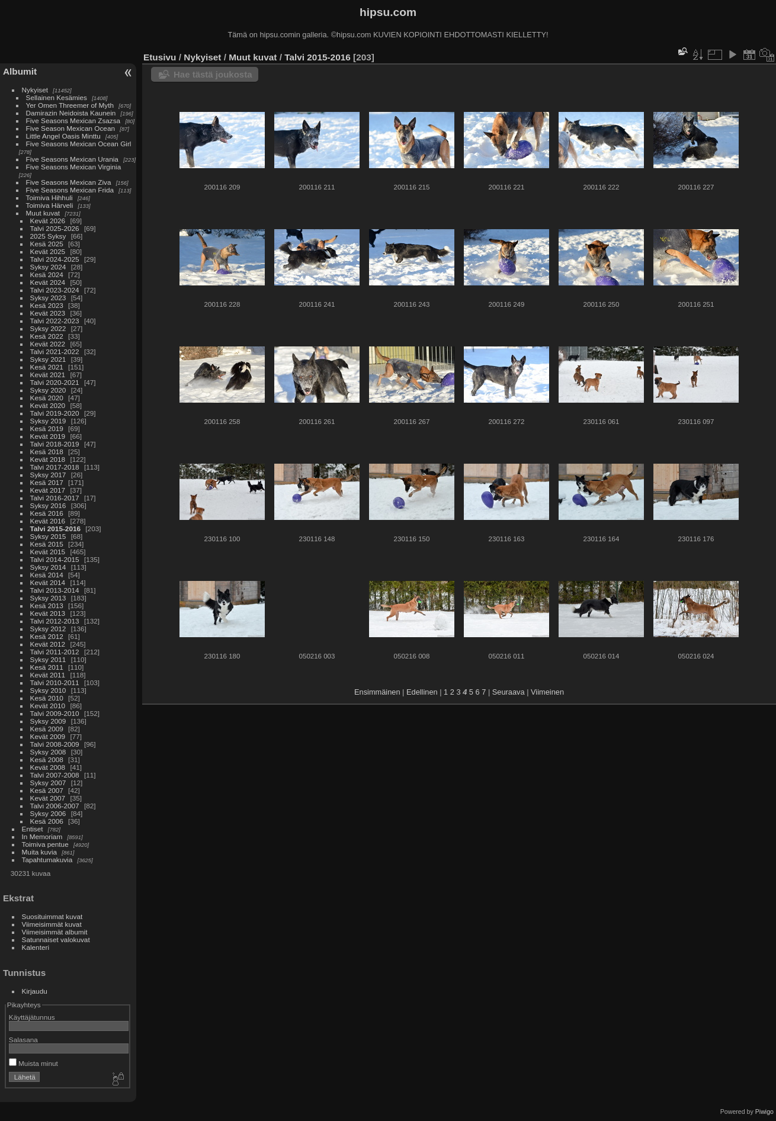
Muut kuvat (43, 213)
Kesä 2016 (46, 513)
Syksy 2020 (48, 390)
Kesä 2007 (46, 790)
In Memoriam (42, 836)
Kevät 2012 (48, 644)
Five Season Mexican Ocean (70, 128)
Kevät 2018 (48, 459)
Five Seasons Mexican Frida (70, 190)
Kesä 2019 (46, 428)
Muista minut (33, 1063)
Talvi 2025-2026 (54, 228)
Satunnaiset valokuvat (56, 939)
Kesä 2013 (46, 605)
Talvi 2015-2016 (55, 528)
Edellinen (422, 692)
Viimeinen (547, 692)
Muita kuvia (39, 852)
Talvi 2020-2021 (54, 382)
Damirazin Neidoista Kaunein (71, 113)
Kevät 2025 (48, 251)
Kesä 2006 (46, 821)
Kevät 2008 (48, 767)
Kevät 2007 (48, 798)
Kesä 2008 (46, 759)
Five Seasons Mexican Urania (72, 159)
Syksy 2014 (48, 567)
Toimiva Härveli (49, 205)
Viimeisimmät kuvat (52, 924)
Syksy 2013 (48, 598)
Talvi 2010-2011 (54, 682)
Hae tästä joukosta (213, 74)
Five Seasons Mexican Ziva (68, 182)
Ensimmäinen (377, 692)
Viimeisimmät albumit (55, 932)
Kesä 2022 (46, 336)
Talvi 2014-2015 (54, 559)
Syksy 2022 (48, 328)
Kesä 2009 (46, 729)
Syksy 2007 (48, 782)
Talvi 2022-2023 (54, 321)
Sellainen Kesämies (56, 97)
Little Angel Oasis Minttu (63, 136)
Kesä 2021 (46, 367)
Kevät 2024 (48, 282)
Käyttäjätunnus (32, 1017)
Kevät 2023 (48, 313)
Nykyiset (35, 90)
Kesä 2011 (46, 667)
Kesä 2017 (46, 482)
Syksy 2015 (48, 536)
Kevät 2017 (48, 490)
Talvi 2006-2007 (54, 806)
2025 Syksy (48, 236)
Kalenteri (35, 947)
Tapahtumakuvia (47, 859)
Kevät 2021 (48, 374)
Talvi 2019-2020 (54, 413)
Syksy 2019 (48, 421)
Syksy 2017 (48, 474)
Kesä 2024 (46, 274)
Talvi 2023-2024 (54, 290)
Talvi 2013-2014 (54, 590)
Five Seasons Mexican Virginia (73, 167)
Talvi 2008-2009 (54, 744)
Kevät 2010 (48, 705)
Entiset (32, 829)
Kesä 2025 (46, 244)
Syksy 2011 (48, 659)
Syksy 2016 (48, 505)
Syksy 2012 (48, 628)
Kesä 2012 (46, 636)
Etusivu (159, 57)
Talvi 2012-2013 (54, 621)
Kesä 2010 (46, 698)
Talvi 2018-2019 (54, 444)
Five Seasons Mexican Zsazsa (73, 120)
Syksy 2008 (48, 752)
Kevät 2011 (48, 675)
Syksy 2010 (48, 690)
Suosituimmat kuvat (52, 916)
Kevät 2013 (48, 613)
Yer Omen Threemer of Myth (70, 105)
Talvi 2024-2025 (54, 259)
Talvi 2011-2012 (54, 652)
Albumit (20, 71)
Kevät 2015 (48, 551)
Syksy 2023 (48, 297)
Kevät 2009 (48, 736)
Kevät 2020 (48, 405)
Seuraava (508, 692)
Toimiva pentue (45, 844)
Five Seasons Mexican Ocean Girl (79, 143)
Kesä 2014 (46, 575)
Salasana (23, 1039)
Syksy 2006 (48, 813)
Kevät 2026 (48, 220)
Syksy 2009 (48, 721)
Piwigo (764, 1111)
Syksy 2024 (48, 267)
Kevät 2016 (48, 521)
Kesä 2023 (46, 305)
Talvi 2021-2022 (54, 351)
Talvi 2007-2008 (54, 775)
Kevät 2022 (48, 344)
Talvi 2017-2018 (54, 467)
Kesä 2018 (46, 451)
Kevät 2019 (48, 436)
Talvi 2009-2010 (54, 713)
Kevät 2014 (48, 582)
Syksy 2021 (48, 359)
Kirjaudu (34, 991)
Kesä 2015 (46, 544)
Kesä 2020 (46, 397)
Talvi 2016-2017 (54, 498)
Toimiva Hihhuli (49, 197)
